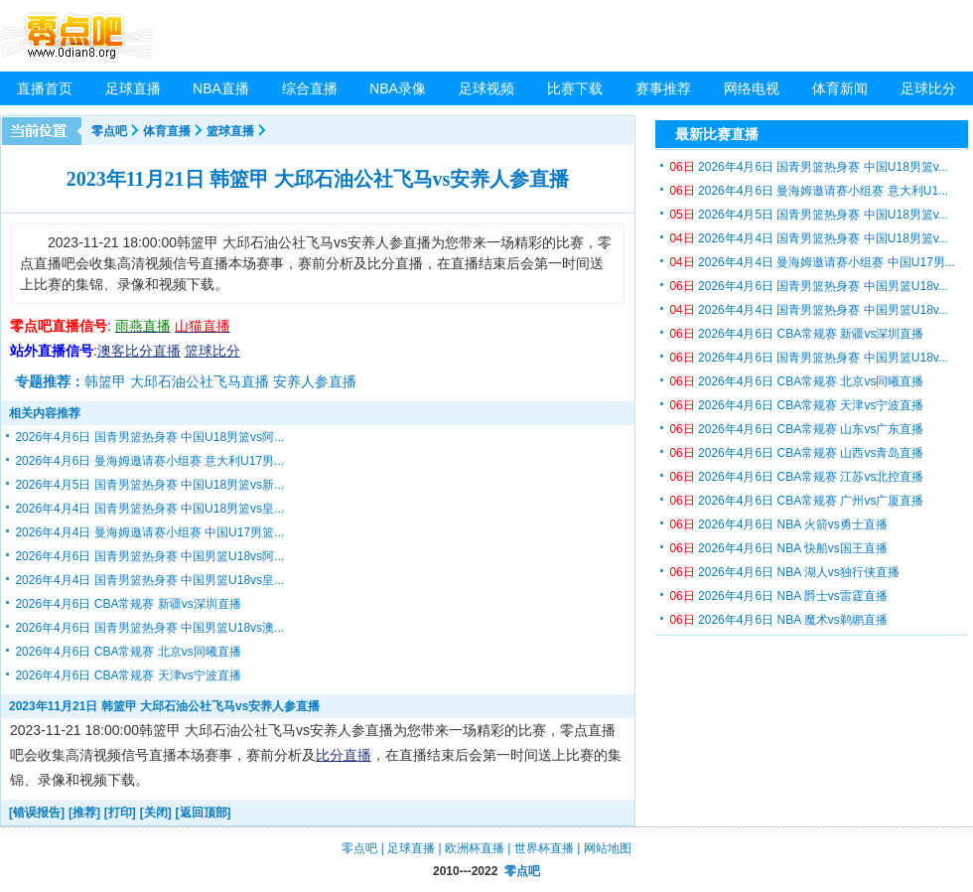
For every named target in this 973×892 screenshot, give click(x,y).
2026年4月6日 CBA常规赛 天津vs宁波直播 (127, 675)
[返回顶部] (203, 812)
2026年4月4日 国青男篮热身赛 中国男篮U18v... (808, 310)
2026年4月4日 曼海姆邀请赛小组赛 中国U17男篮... (149, 532)
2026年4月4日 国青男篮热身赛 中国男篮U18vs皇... (149, 580)
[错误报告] (37, 812)
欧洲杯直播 (474, 848)
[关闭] (156, 812)
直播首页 (44, 88)
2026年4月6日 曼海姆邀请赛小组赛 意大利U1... (808, 191)
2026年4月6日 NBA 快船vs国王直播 (778, 548)
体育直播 (167, 131)
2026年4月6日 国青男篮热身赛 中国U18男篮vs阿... (149, 437)
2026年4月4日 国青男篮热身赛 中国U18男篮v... (808, 238)
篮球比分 (212, 351)
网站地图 (607, 848)
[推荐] (84, 812)
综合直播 (310, 88)
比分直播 (343, 755)
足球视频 (486, 88)
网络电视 (751, 88)
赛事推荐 (663, 88)
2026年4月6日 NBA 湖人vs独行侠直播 (784, 572)
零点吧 (109, 131)
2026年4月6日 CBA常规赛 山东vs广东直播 (796, 429)
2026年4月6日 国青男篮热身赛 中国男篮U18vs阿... (149, 556)
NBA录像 (397, 88)
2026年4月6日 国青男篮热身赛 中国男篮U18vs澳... (149, 628)
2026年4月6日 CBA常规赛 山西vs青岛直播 (796, 453)
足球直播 (133, 88)
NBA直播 (221, 88)
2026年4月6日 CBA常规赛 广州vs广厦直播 (796, 501)
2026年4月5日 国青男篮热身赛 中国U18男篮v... (808, 215)
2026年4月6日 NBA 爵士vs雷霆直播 (778, 596)
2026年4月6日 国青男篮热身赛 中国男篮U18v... (808, 286)
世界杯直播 (544, 848)
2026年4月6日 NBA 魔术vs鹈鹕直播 (778, 620)
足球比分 (928, 88)
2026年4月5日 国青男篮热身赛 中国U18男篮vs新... (149, 485)
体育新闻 (840, 88)
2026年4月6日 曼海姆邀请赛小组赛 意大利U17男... (149, 461)
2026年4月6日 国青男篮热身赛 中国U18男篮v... (808, 167)
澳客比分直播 (139, 351)
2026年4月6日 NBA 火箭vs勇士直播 (778, 524)
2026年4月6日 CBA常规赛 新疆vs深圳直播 (127, 604)
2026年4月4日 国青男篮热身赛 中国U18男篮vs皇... (149, 509)
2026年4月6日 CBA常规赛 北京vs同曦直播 (127, 652)
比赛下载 (575, 88)
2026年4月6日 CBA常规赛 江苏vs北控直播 (796, 477)
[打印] (120, 812)
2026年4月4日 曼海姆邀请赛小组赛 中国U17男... (811, 262)
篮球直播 (230, 131)
